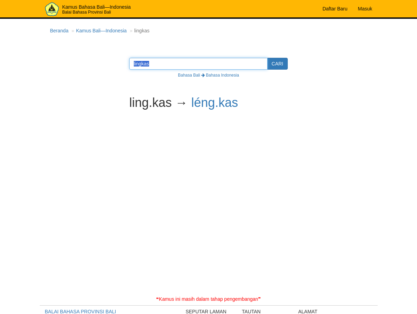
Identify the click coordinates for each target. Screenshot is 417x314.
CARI (277, 63)
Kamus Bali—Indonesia (101, 30)
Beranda (59, 30)
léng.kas (214, 102)
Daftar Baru (335, 8)
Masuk (365, 8)
